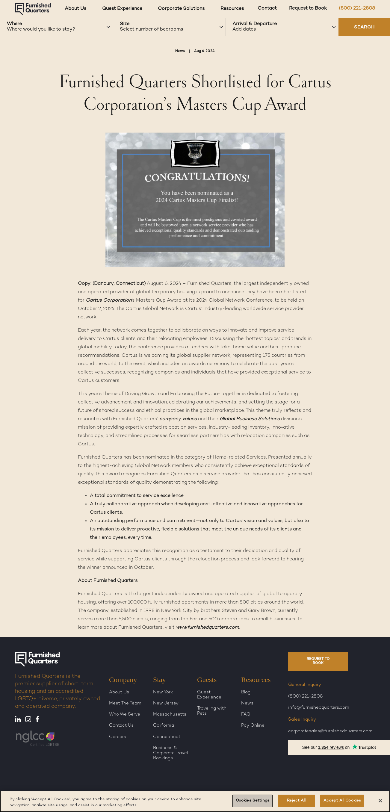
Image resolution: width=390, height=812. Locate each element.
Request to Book (308, 8)
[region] (195, 801)
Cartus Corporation (108, 300)
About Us (119, 692)
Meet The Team (125, 703)
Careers (117, 736)
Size (124, 24)
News (247, 703)
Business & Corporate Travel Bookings (170, 753)
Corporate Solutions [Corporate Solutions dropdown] (181, 8)
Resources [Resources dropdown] (232, 8)
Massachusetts (169, 714)
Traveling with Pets (211, 711)
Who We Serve (124, 714)
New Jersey (166, 703)
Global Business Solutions (250, 419)
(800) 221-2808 (357, 8)
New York (163, 692)
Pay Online (252, 725)
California (163, 725)
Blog (245, 692)
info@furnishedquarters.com (318, 707)
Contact (267, 8)
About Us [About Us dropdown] (75, 8)
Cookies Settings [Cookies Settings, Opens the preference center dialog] (252, 801)
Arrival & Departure (254, 24)
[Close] (380, 800)
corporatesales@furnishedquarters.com (330, 731)
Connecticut (166, 736)
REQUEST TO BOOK (318, 661)
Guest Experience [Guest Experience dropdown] (122, 8)
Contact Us (121, 725)
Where (14, 24)
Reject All (296, 801)
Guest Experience (209, 695)
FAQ (245, 714)
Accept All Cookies (342, 801)
